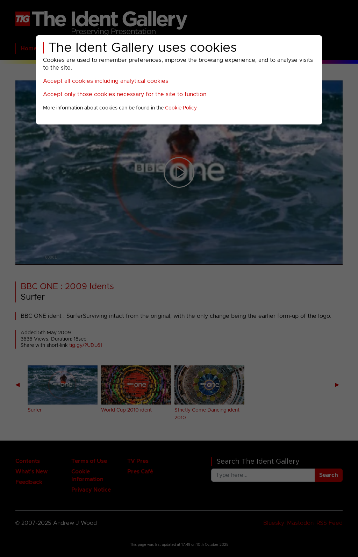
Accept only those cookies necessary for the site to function (124, 94)
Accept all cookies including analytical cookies (105, 81)
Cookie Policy (181, 108)
